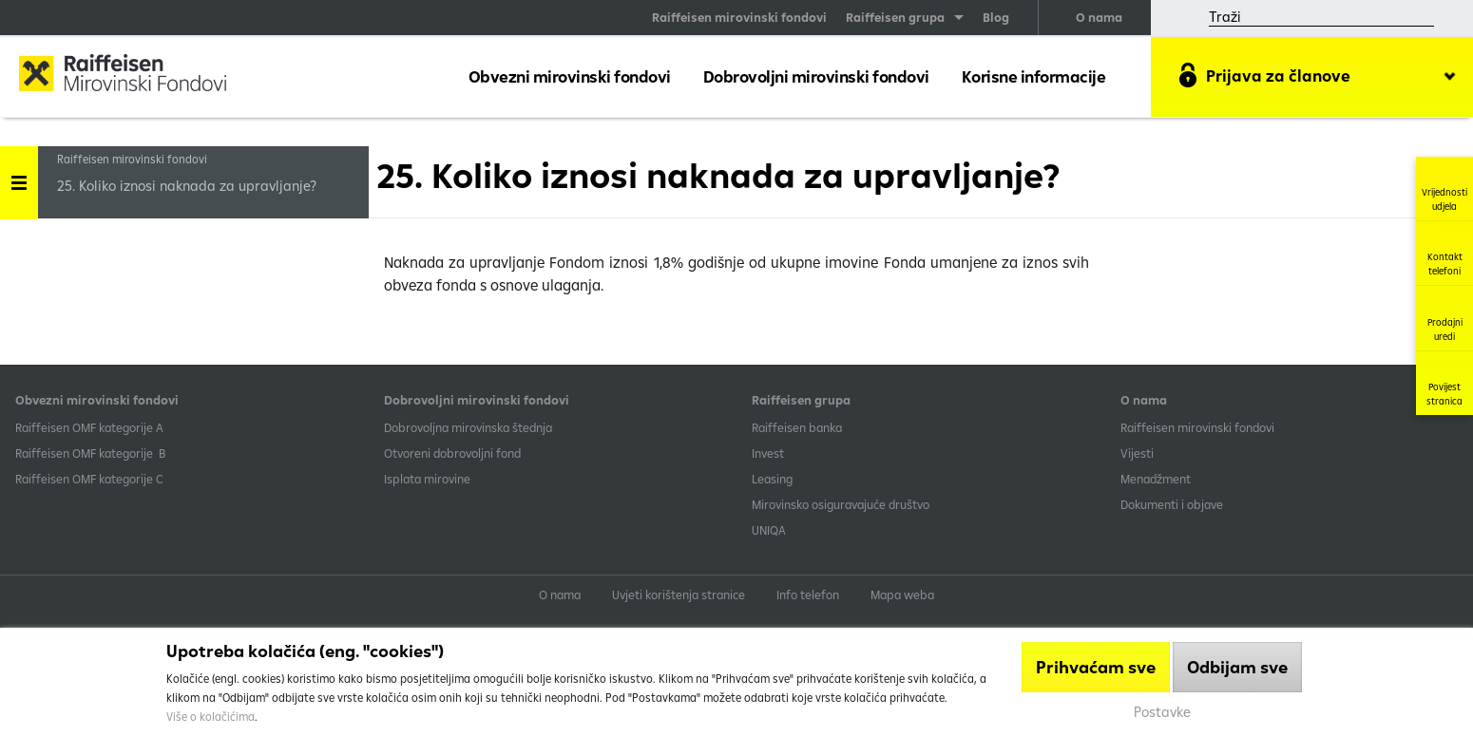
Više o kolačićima (210, 716)
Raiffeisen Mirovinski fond (138, 75)
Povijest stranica (1444, 383)
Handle (19, 176)
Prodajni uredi (1445, 318)
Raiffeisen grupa (895, 17)
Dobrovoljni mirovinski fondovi (816, 76)
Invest (768, 453)
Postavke (1162, 712)
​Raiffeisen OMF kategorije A (89, 427)
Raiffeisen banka (797, 427)
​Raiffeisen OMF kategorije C (89, 478)
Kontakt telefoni (1445, 253)
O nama (1099, 17)
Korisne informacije (1034, 76)
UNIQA (769, 530)
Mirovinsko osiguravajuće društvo (842, 504)
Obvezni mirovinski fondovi (570, 76)
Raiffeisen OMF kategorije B (90, 453)
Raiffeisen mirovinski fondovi (739, 17)
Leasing (772, 478)
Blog (996, 17)
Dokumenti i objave (1171, 504)
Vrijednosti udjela (1444, 188)
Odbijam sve (1237, 667)
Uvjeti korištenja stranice (678, 594)
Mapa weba (902, 594)
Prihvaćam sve (1096, 667)
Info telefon (807, 594)
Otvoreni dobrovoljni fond (452, 453)
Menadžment (1155, 478)
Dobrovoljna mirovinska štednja (468, 427)
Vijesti (1137, 453)
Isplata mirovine (427, 478)
